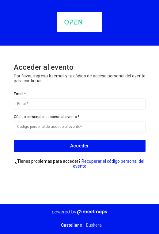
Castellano (71, 225)
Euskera (94, 225)
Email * (20, 94)
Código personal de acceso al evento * (46, 117)
